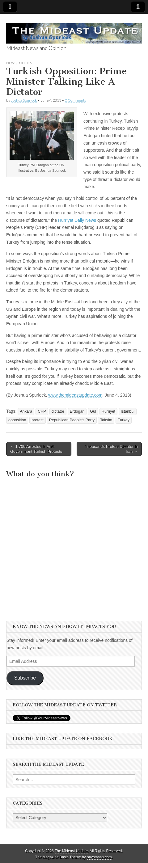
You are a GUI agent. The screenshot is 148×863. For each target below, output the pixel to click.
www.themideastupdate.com (75, 395)
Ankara (26, 411)
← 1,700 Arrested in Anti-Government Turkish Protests (36, 449)
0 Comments (75, 100)
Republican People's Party (72, 420)
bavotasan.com (99, 857)
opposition (17, 420)
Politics (25, 63)
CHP (42, 411)
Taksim (106, 420)
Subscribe (25, 677)
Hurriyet (108, 411)
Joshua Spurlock (24, 100)
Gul (93, 411)
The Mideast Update (71, 851)
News (11, 63)
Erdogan (77, 411)
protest (38, 420)
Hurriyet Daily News (77, 220)
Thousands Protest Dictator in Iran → (111, 449)
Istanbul (127, 411)
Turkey (123, 420)
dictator (58, 411)
